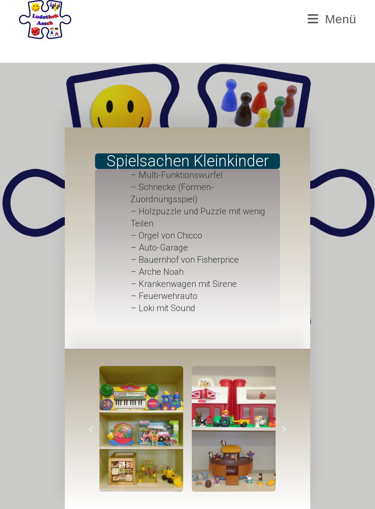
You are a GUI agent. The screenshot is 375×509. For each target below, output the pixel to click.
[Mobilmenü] (332, 19)
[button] (90, 428)
